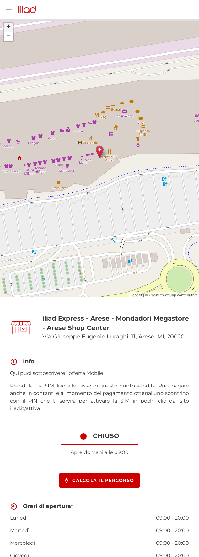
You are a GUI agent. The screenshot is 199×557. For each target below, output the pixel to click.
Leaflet (136, 295)
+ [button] (9, 27)
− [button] (9, 36)
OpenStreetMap (162, 295)
